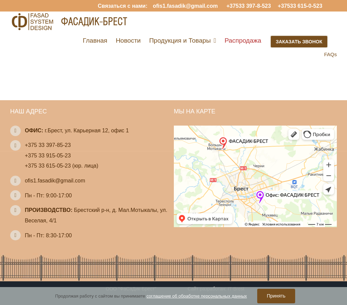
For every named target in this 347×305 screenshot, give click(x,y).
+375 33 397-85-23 (48, 145)
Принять (276, 296)
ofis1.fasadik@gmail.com (185, 6)
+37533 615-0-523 (299, 6)
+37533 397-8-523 (248, 6)
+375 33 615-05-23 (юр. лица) (61, 166)
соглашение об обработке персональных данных (196, 296)
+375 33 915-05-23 (48, 155)
